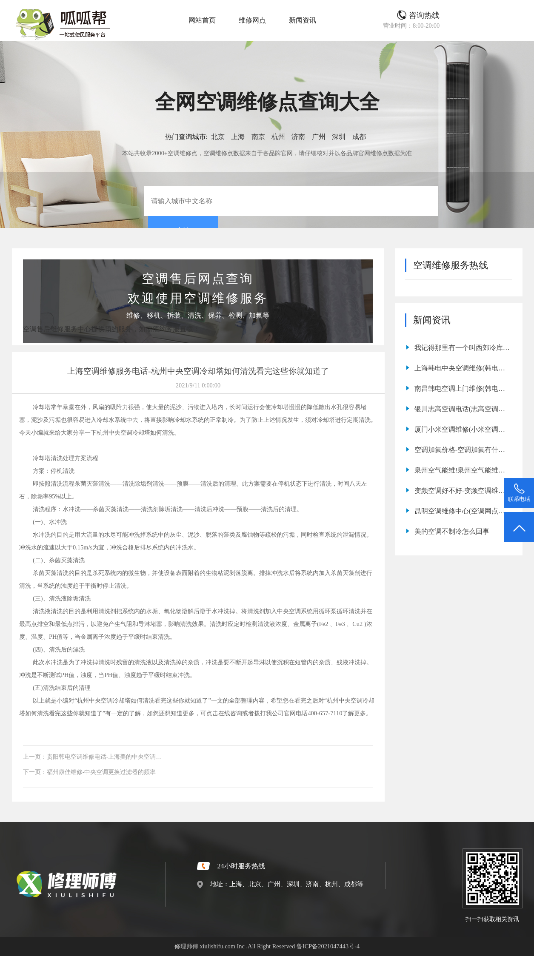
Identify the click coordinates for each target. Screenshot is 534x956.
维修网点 (252, 20)
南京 (258, 136)
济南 (298, 136)
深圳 (339, 136)
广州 (319, 136)
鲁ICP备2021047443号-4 (328, 946)
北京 (218, 136)
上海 (238, 136)
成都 (359, 136)
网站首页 (202, 20)
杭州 (278, 136)
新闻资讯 (302, 20)
